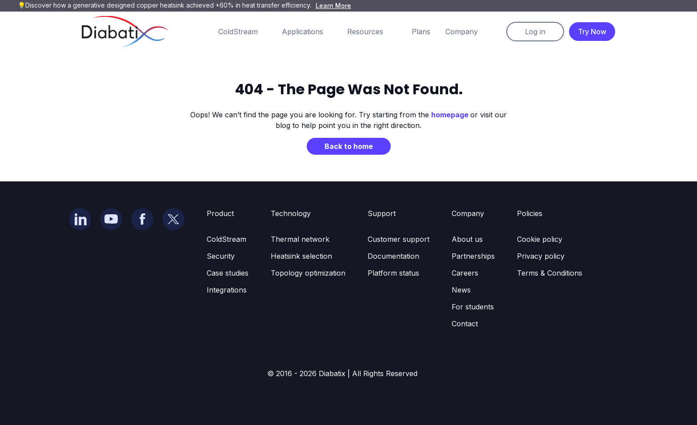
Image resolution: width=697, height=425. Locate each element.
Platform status (393, 273)
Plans (421, 31)
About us (467, 239)
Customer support (398, 239)
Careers (465, 273)
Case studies (227, 273)
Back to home (348, 146)
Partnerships (473, 256)
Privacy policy (541, 256)
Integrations (227, 289)
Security (221, 256)
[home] (125, 31)
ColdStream (226, 239)
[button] (247, 31)
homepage (450, 114)
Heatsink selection (301, 256)
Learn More (333, 5)
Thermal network (300, 239)
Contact (465, 323)
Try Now (592, 31)
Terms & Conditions (549, 273)
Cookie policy (539, 239)
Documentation (393, 256)
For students (473, 306)
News (461, 289)
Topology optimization (308, 273)
